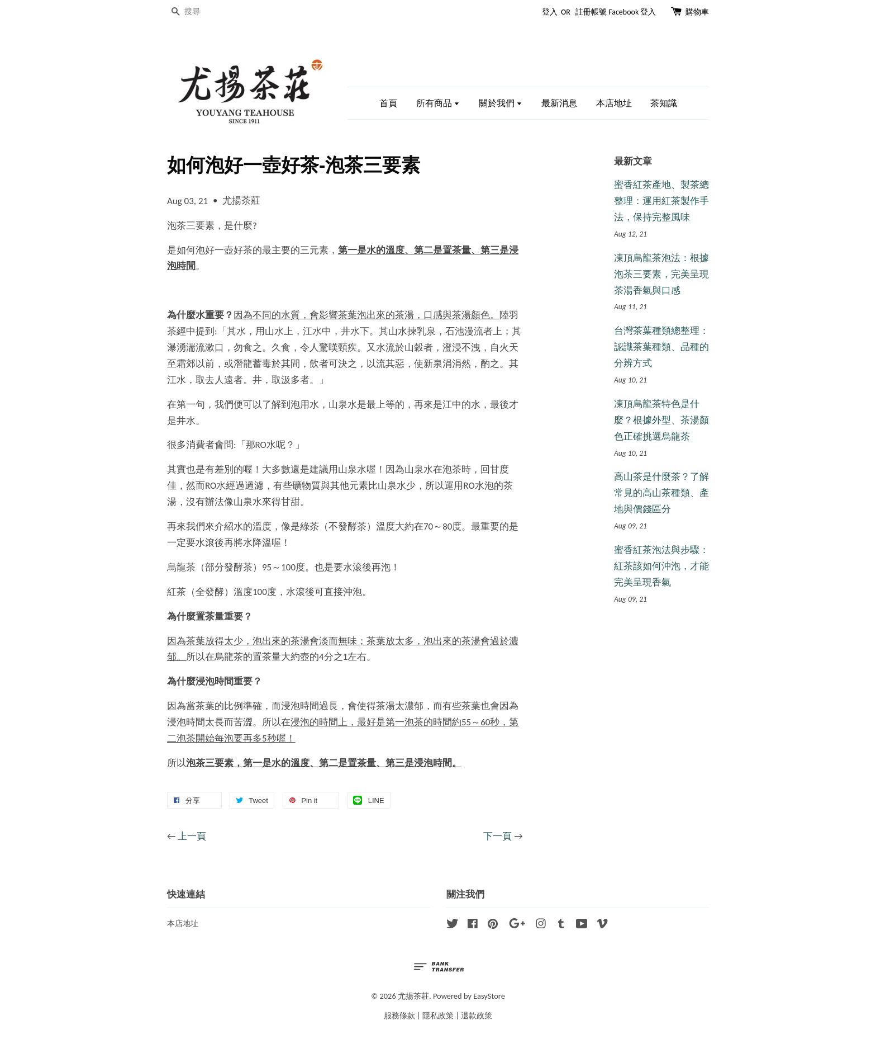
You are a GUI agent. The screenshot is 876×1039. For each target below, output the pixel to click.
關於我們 (501, 103)
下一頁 (497, 836)
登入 (550, 12)
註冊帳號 (591, 12)
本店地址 (614, 103)
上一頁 (192, 836)
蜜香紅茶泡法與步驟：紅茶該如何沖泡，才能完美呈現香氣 (661, 566)
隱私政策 (438, 1015)
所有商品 (438, 103)
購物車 (697, 12)
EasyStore (489, 996)
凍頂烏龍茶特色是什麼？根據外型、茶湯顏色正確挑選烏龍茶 (661, 420)
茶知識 (663, 103)
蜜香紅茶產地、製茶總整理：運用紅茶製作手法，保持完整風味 (661, 201)
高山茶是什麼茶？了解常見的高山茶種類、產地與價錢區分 (661, 493)
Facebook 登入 (632, 12)
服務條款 (399, 1015)
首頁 (388, 103)
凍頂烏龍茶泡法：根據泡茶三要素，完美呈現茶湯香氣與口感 (661, 274)
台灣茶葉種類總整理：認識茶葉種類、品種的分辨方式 (661, 347)
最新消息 (559, 103)
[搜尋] (200, 12)
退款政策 (476, 1015)
